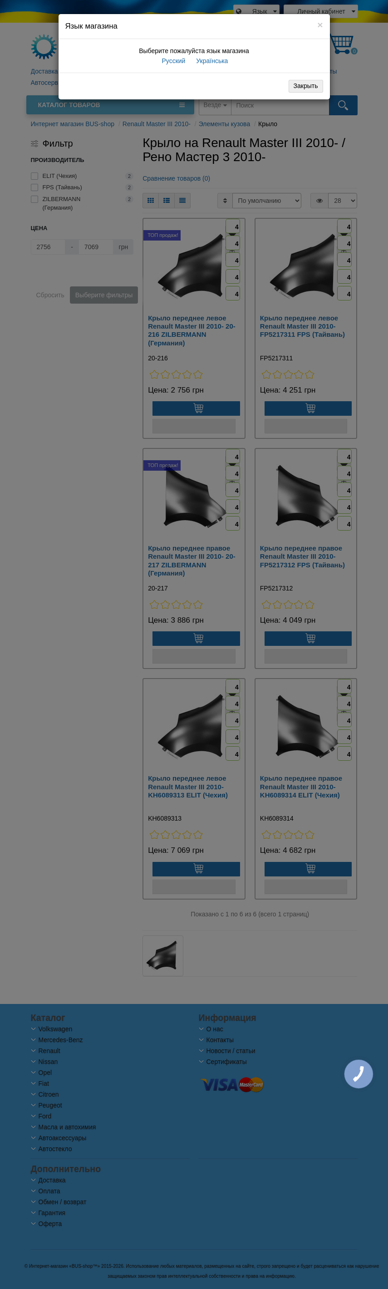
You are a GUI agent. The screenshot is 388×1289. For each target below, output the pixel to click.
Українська (211, 60)
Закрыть (306, 85)
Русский (173, 60)
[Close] (320, 25)
